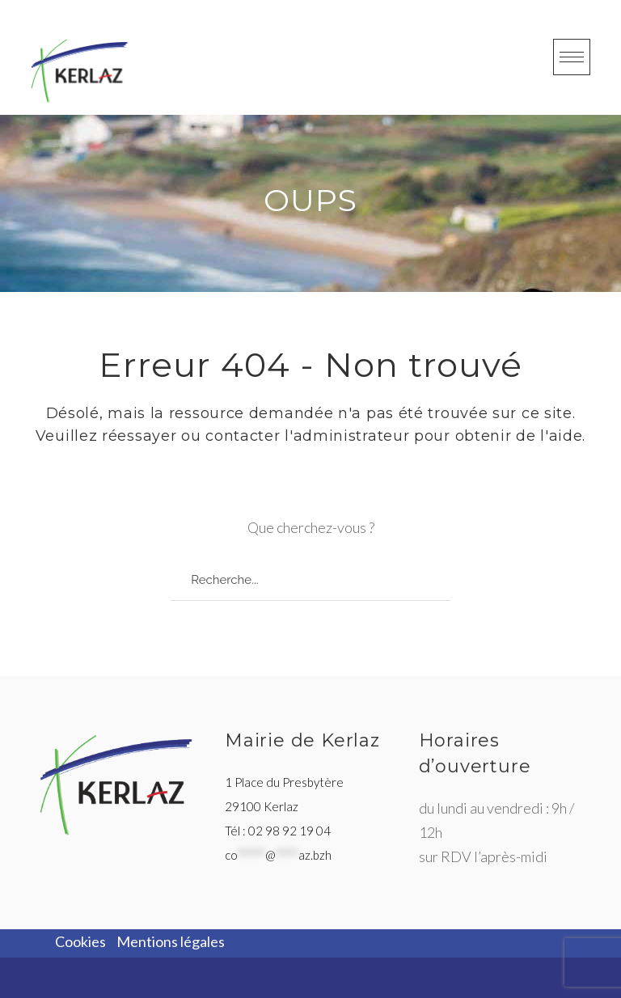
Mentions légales (170, 941)
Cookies (80, 941)
